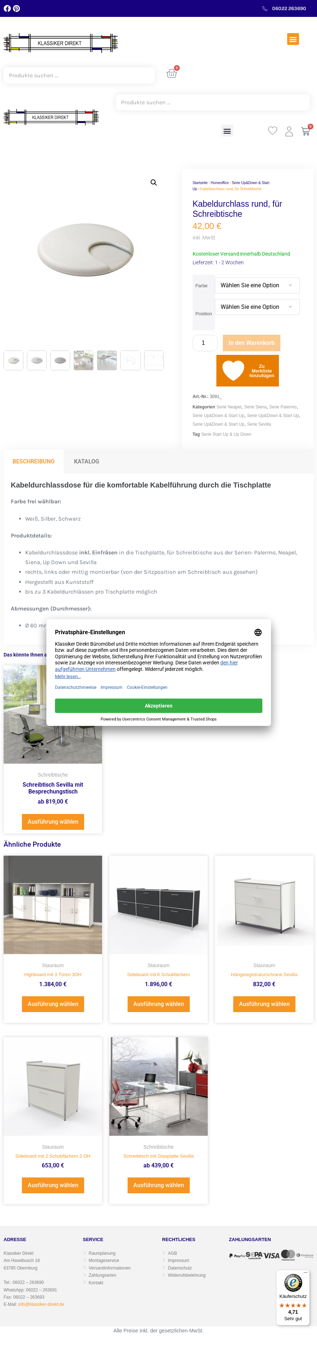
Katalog (86, 461)
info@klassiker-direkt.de (41, 1304)
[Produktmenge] (205, 343)
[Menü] (305, 1274)
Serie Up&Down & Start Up (218, 415)
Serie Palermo (283, 407)
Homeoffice (220, 183)
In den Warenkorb (252, 342)
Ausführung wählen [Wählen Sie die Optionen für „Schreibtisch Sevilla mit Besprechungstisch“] (53, 821)
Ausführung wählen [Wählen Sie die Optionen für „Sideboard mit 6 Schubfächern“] (158, 1004)
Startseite (200, 183)
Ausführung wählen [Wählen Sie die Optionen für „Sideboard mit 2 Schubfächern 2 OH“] (53, 1185)
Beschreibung (34, 461)
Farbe (202, 285)
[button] (293, 39)
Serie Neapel (228, 407)
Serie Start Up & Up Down (226, 434)
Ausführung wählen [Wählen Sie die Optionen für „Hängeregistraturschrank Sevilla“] (264, 1004)
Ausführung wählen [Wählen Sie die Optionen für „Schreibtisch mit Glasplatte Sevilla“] (158, 1185)
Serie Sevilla (259, 424)
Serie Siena (255, 407)
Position (204, 313)
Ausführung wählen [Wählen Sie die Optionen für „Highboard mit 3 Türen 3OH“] (53, 1004)
